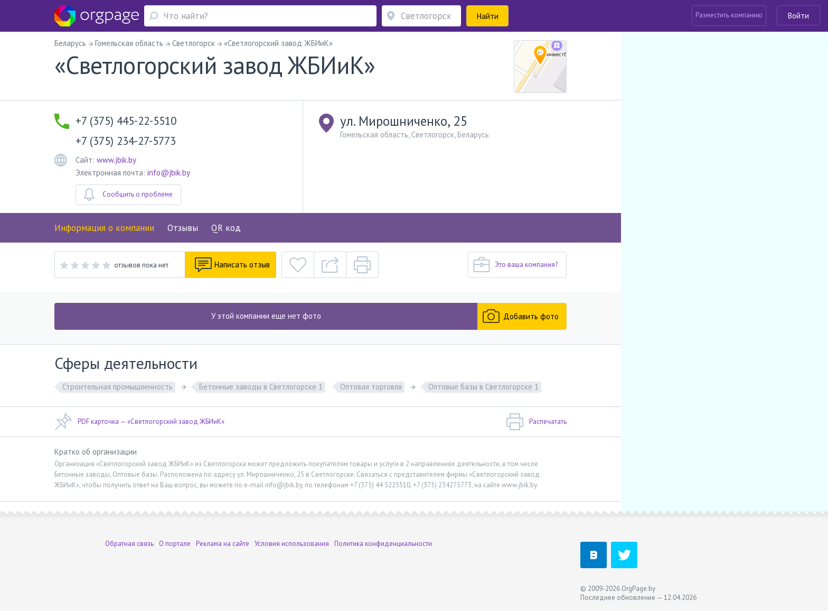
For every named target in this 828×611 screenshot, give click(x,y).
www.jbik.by (116, 160)
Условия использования (292, 543)
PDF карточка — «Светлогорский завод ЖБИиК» (139, 422)
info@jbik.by (168, 173)
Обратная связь (129, 543)
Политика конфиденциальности (383, 543)
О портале (175, 543)
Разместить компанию (729, 15)
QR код (226, 228)
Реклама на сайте (222, 543)
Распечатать (536, 422)
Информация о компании (104, 228)
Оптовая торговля (371, 387)
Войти (798, 16)
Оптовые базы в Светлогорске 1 (483, 387)
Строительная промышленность (117, 387)
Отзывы (182, 228)
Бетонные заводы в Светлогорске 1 (261, 387)
